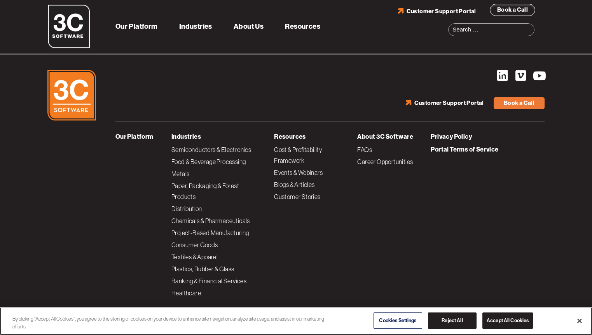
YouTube (539, 76)
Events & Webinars (298, 172)
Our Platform (136, 26)
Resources (302, 26)
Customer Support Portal (441, 11)
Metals (180, 173)
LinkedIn (502, 76)
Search (531, 24)
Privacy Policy (451, 136)
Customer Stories (297, 196)
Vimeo (520, 76)
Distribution (186, 208)
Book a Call (512, 9)
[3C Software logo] (69, 46)
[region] (296, 321)
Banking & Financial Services (208, 280)
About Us (249, 26)
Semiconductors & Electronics (211, 149)
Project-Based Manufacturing (210, 232)
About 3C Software (385, 136)
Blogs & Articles (294, 184)
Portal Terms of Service (464, 149)
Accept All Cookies (508, 320)
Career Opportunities (385, 161)
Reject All (452, 320)
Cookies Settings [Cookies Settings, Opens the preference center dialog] (397, 320)
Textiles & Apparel (194, 256)
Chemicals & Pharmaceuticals (210, 220)
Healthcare (186, 293)
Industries (195, 26)
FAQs (364, 149)
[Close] (579, 320)
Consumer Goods (194, 244)
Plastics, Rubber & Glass (202, 268)
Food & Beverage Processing (208, 161)
